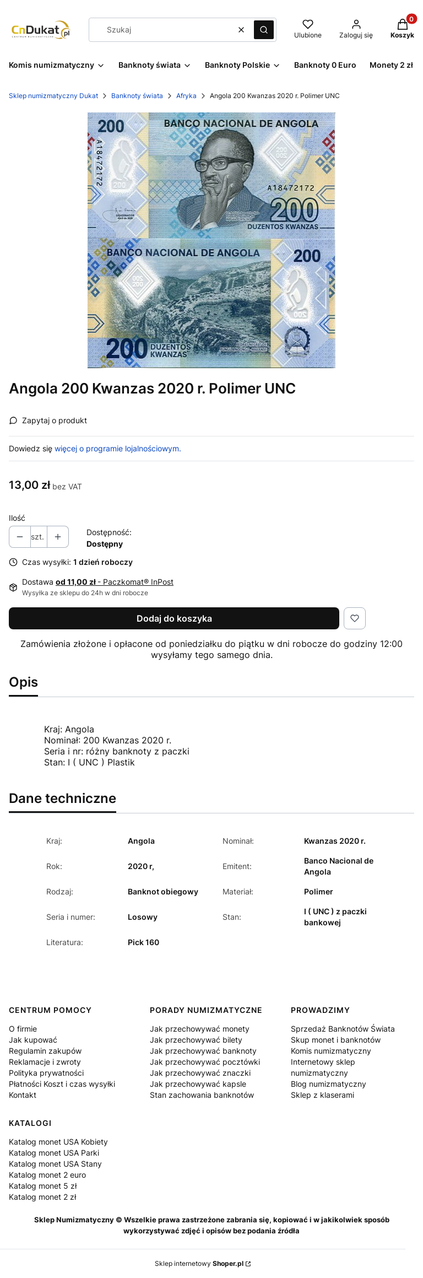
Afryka (186, 95)
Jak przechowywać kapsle (198, 1083)
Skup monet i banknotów (336, 1039)
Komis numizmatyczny (331, 1050)
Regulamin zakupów (45, 1050)
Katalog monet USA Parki (54, 1152)
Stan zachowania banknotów (202, 1094)
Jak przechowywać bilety (196, 1039)
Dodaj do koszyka (174, 618)
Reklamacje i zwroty (45, 1061)
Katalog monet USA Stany (55, 1163)
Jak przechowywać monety (200, 1028)
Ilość (17, 517)
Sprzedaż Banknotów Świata (343, 1028)
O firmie (23, 1028)
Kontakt (22, 1094)
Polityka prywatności (46, 1072)
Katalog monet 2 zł (42, 1196)
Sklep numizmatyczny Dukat (53, 95)
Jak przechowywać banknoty (203, 1050)
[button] (264, 29)
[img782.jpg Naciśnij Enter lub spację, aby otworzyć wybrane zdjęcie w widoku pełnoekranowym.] (211, 240)
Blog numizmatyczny (328, 1083)
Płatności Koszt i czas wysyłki (62, 1083)
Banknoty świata (137, 95)
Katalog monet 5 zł (43, 1185)
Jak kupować (33, 1039)
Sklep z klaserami (322, 1094)
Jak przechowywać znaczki (200, 1072)
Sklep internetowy (199, 1263)
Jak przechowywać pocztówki (205, 1061)
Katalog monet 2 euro (47, 1174)
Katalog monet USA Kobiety (58, 1141)
